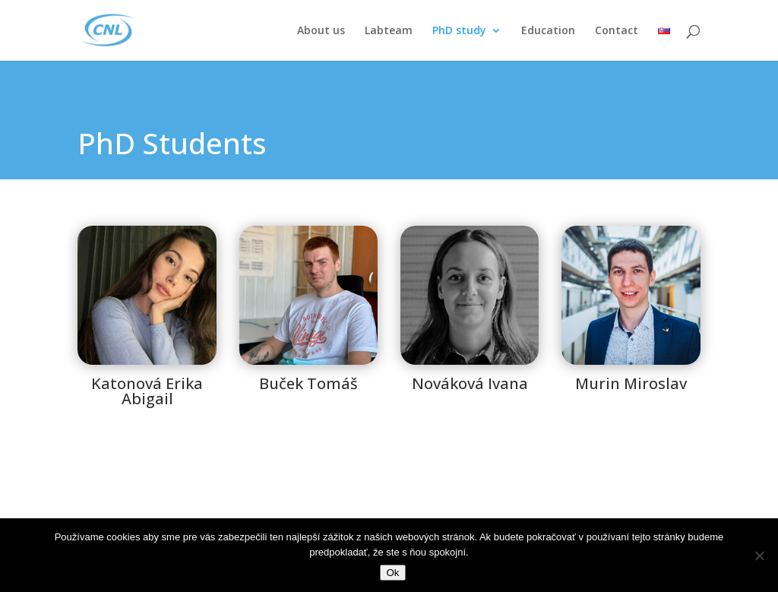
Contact (616, 31)
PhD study (459, 31)
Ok (392, 572)
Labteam (389, 31)
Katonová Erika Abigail (147, 391)
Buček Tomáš (308, 383)
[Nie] (759, 555)
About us (321, 31)
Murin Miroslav (631, 383)
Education (548, 31)
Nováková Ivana (470, 383)
